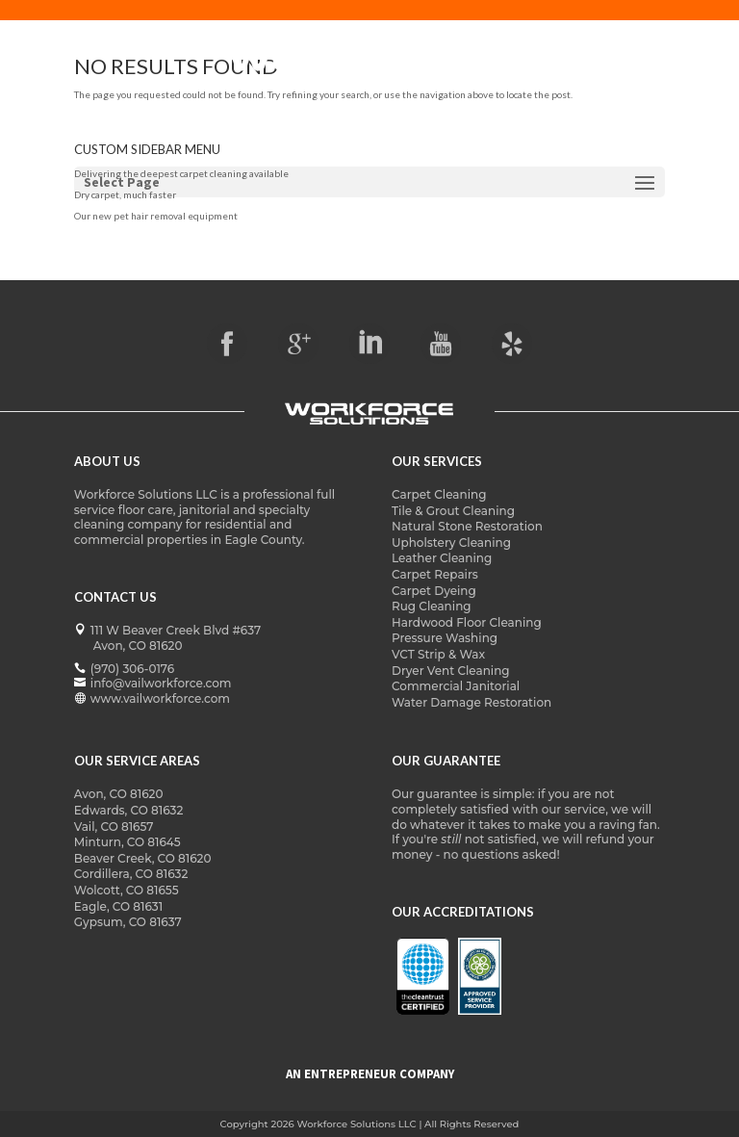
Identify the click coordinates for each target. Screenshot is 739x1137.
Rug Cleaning (431, 606)
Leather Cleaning (442, 558)
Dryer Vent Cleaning (451, 670)
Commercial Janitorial (456, 686)
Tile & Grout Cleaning (453, 511)
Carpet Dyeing (434, 590)
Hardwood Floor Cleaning (467, 622)
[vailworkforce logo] (369, 414)
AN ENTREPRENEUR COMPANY (370, 1074)
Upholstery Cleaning (451, 542)
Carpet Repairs (435, 574)
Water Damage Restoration (471, 702)
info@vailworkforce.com (161, 683)
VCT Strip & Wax (438, 654)
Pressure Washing (444, 638)
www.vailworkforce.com (160, 698)
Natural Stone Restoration (467, 526)
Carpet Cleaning (439, 494)
